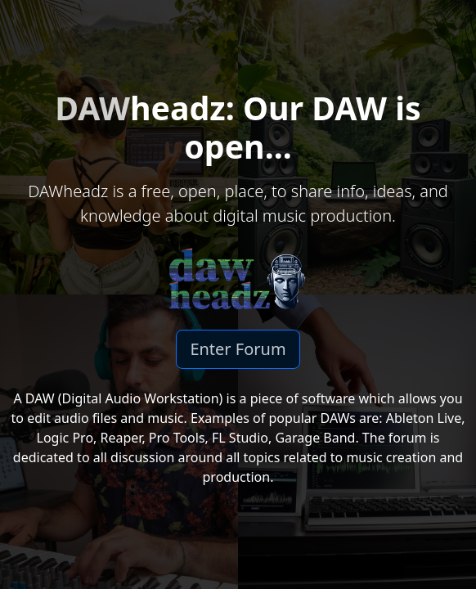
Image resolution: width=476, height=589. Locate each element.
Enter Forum (237, 349)
